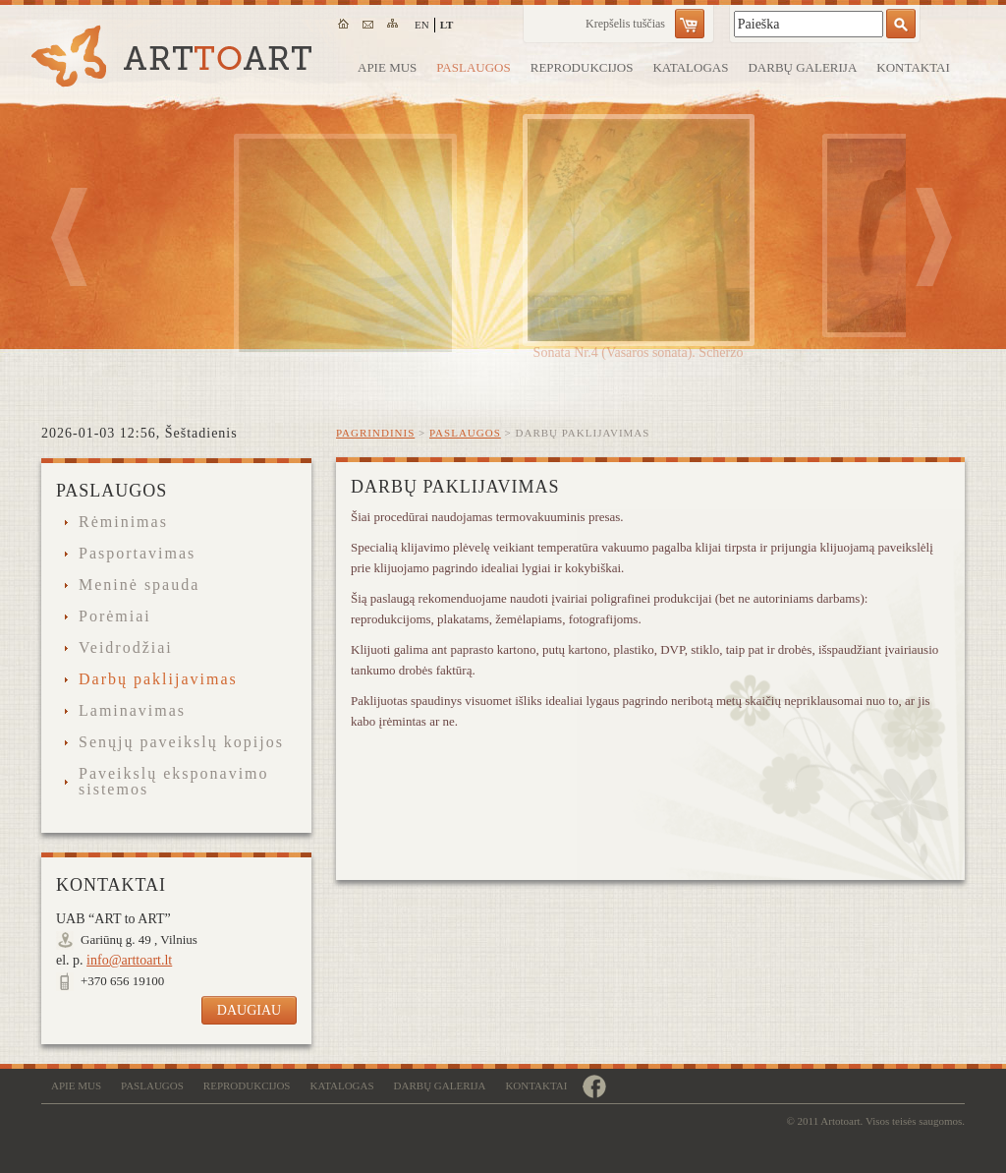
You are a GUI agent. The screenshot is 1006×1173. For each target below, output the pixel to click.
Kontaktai (912, 67)
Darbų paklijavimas (158, 679)
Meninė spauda (139, 585)
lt (447, 24)
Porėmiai (115, 616)
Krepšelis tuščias (625, 23)
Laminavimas (132, 711)
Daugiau (249, 1010)
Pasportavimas (137, 553)
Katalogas (690, 67)
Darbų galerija (802, 67)
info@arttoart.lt (129, 960)
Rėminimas (123, 522)
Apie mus (387, 67)
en (422, 24)
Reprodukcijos (582, 67)
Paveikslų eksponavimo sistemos (174, 781)
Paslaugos (473, 67)
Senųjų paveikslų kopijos (181, 742)
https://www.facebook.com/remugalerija (594, 1086)
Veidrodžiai (126, 648)
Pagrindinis (375, 433)
